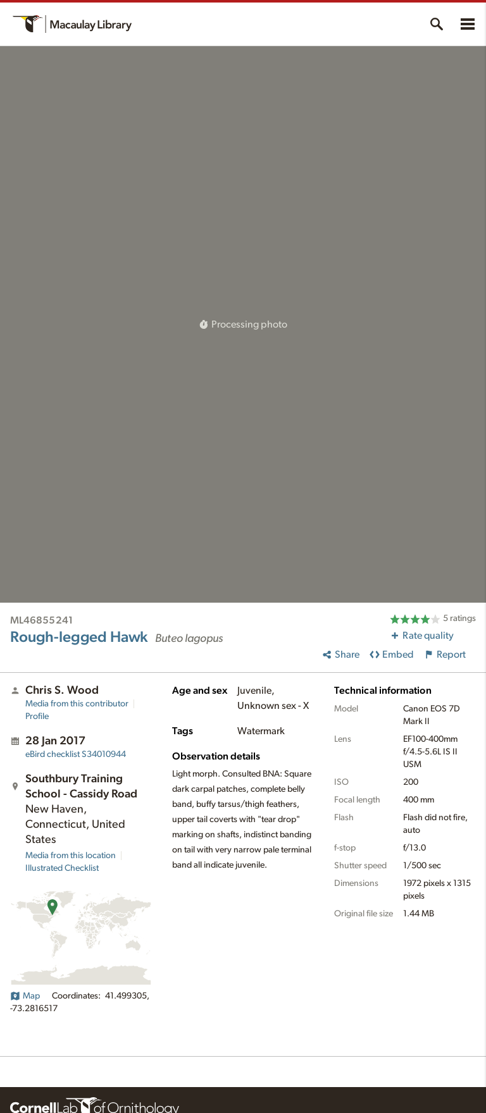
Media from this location (70, 855)
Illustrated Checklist (62, 868)
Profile (37, 716)
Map (25, 996)
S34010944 (75, 754)
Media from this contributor (76, 703)
